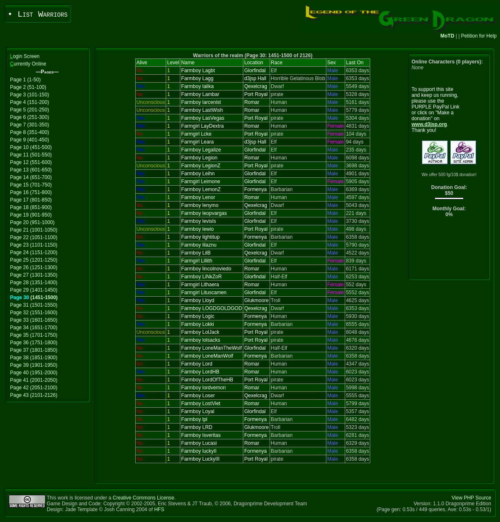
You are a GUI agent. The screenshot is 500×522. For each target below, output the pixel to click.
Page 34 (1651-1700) (33, 327)
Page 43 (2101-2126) (33, 395)
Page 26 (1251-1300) (33, 267)
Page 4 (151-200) (29, 102)
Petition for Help (479, 36)
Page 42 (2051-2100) (33, 388)
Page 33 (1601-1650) (33, 320)
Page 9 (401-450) (29, 140)
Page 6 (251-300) (29, 117)
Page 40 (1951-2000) (33, 373)
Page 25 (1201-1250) (33, 260)
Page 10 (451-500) (31, 147)
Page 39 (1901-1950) (33, 365)
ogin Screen (25, 56)
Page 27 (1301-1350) (33, 275)
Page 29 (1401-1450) (33, 290)
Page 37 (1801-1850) (33, 350)
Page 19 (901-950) (31, 215)
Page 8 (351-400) (29, 132)
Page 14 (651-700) (31, 177)
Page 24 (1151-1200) (33, 252)
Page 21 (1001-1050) (33, 230)
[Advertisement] (449, 250)
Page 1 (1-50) (25, 80)
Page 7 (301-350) (29, 125)
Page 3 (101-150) (29, 95)
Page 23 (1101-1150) (33, 245)
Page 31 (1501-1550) (33, 305)
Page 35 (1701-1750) (33, 335)
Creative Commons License (143, 498)
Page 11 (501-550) (31, 155)
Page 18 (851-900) (31, 207)
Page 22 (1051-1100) (33, 237)
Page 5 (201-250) (29, 110)
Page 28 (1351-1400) (33, 282)
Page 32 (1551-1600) (33, 312)
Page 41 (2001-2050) (33, 380)
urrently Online (28, 64)
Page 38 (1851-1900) (33, 358)
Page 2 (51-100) (28, 87)
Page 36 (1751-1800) (33, 342)
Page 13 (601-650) (31, 170)
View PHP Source (471, 498)
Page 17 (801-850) (31, 200)
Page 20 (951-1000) (32, 222)
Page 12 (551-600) (31, 162)
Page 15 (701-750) (31, 185)
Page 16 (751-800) (31, 192)
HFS (159, 509)
